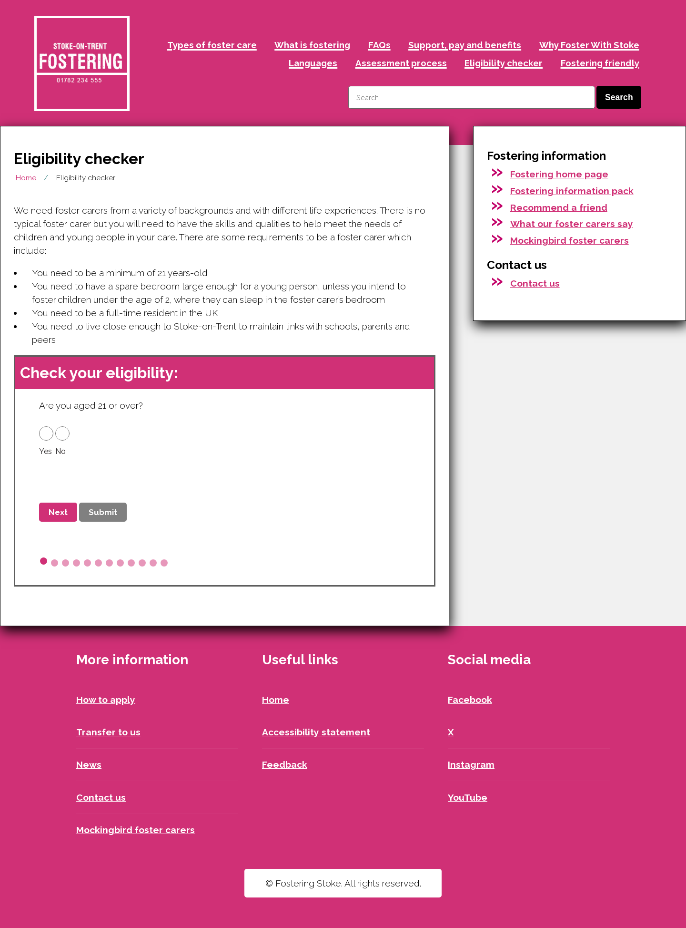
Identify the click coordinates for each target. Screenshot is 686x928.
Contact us (535, 283)
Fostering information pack (572, 191)
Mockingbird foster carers (569, 240)
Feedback (284, 764)
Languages (313, 63)
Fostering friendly (600, 63)
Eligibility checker (503, 63)
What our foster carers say (571, 223)
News (88, 764)
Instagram (471, 764)
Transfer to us (108, 732)
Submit (103, 512)
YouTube (467, 797)
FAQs (379, 45)
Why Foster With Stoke (589, 45)
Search (619, 97)
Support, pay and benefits (464, 45)
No (60, 451)
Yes (45, 451)
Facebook (470, 699)
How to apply (105, 699)
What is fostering (312, 45)
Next (58, 512)
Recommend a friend (558, 207)
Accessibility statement (316, 732)
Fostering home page (559, 174)
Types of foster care (212, 45)
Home (26, 178)
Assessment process (401, 63)
